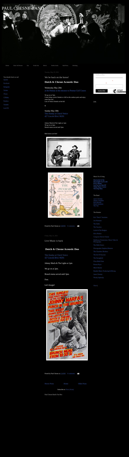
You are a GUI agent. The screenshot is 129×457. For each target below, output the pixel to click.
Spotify (5, 80)
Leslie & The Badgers (100, 230)
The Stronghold (98, 258)
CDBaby (6, 97)
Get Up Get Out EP (99, 185)
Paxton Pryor (97, 264)
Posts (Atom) (70, 389)
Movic (45, 65)
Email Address (101, 83)
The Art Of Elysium (99, 255)
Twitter (5, 90)
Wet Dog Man (97, 188)
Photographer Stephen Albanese (103, 248)
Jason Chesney (97, 199)
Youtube (6, 104)
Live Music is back (54, 240)
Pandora (5, 101)
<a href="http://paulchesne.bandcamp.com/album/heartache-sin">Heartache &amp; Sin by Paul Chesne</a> (107, 149)
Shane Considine (98, 200)
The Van (96, 206)
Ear (28, 65)
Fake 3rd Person (18, 65)
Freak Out (36, 65)
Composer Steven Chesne (101, 237)
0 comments (71, 226)
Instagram (6, 87)
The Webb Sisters (98, 245)
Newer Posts (49, 384)
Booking (75, 65)
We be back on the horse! (57, 77)
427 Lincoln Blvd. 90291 (54, 116)
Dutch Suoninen (98, 204)
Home (7, 65)
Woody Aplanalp (98, 277)
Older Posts (82, 384)
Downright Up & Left (100, 182)
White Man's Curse (99, 187)
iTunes (5, 94)
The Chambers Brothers (100, 251)
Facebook (6, 83)
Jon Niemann (97, 220)
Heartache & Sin (98, 180)
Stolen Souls (54, 65)
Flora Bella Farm (98, 261)
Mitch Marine (97, 268)
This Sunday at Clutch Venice (56, 113)
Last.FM (6, 108)
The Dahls (96, 224)
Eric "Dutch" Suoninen (100, 217)
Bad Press (65, 65)
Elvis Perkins (97, 233)
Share (95, 285)
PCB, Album (97, 183)
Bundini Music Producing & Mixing (104, 271)
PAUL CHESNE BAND (23, 8)
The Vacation (97, 227)
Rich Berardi (97, 202)
